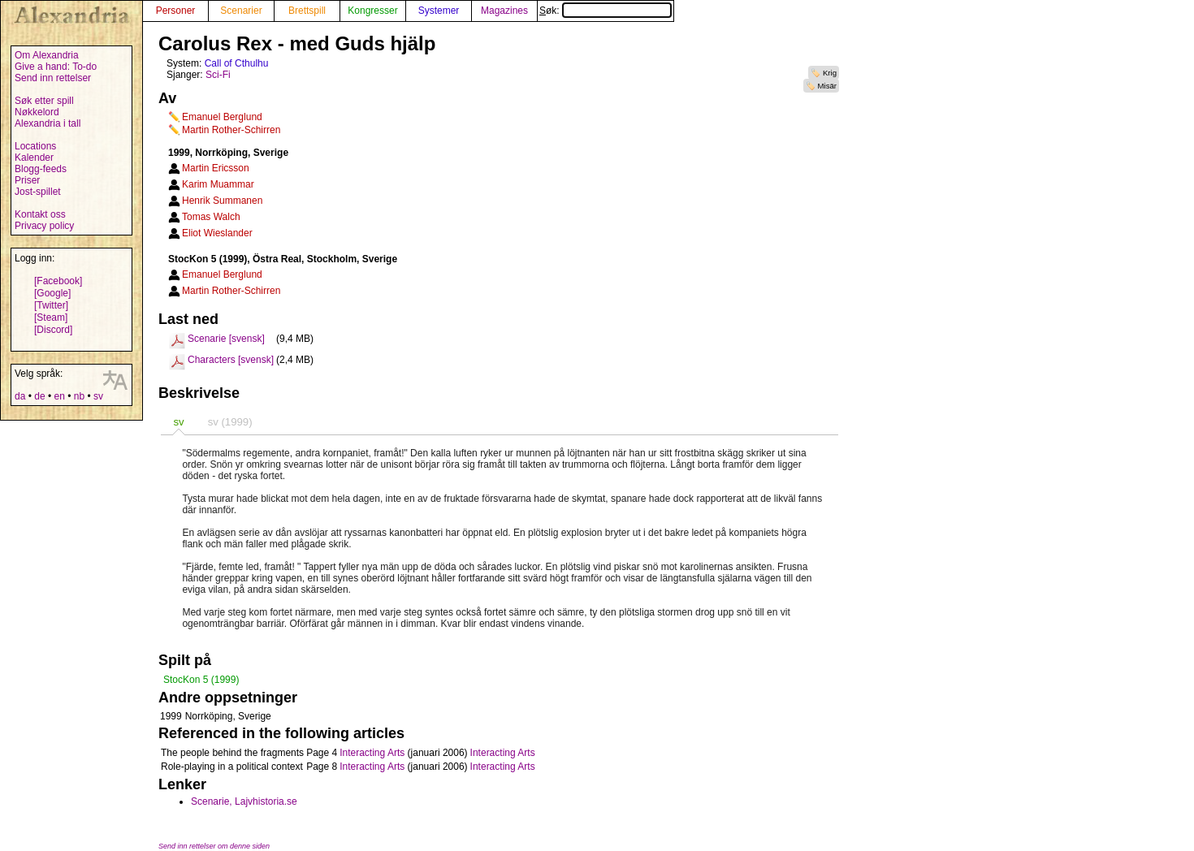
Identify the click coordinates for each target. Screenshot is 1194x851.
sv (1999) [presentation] (230, 422)
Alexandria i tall (47, 123)
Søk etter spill (44, 100)
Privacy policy (44, 225)
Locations (35, 146)
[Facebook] (58, 281)
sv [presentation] (178, 422)
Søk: (605, 10)
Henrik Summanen (222, 200)
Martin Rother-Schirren (231, 130)
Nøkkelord (37, 112)
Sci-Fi (218, 74)
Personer (176, 10)
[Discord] (53, 329)
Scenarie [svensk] (226, 338)
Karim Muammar (218, 184)
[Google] (52, 293)
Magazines (504, 10)
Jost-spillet (38, 191)
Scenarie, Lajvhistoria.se (244, 801)
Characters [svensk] (231, 359)
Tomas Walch (211, 216)
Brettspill (307, 10)
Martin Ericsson (215, 168)
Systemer (439, 10)
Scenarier (241, 10)
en (59, 396)
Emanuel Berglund (222, 117)
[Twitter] (51, 305)
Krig (830, 72)
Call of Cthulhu (237, 63)
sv (98, 396)
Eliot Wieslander (217, 233)
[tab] (178, 421)
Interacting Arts (372, 752)
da (20, 396)
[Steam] (50, 317)
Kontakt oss (40, 214)
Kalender (34, 157)
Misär (827, 85)
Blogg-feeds (41, 169)
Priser (27, 180)
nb (79, 396)
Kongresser (372, 10)
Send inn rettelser (53, 78)
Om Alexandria (47, 55)
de (39, 396)
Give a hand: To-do (56, 66)
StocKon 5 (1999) (201, 679)
